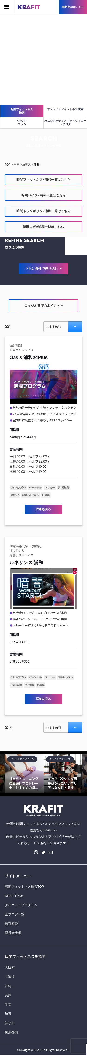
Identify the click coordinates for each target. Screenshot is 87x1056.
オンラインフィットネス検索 (65, 109)
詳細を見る (43, 509)
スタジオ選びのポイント (43, 305)
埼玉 (8, 1014)
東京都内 (11, 1032)
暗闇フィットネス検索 (22, 111)
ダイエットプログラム (21, 905)
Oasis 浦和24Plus (29, 357)
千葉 (8, 1004)
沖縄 (8, 986)
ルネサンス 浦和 (26, 562)
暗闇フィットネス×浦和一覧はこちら (43, 179)
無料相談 (11, 923)
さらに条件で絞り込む (43, 268)
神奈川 (10, 1023)
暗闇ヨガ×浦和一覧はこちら (43, 227)
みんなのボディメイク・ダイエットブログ (65, 122)
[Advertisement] (43, 59)
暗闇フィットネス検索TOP (24, 886)
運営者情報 (13, 933)
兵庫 (8, 995)
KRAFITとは (14, 896)
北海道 (10, 977)
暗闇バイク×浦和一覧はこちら (43, 195)
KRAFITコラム (22, 122)
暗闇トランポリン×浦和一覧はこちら (43, 211)
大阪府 (10, 967)
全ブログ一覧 (14, 914)
